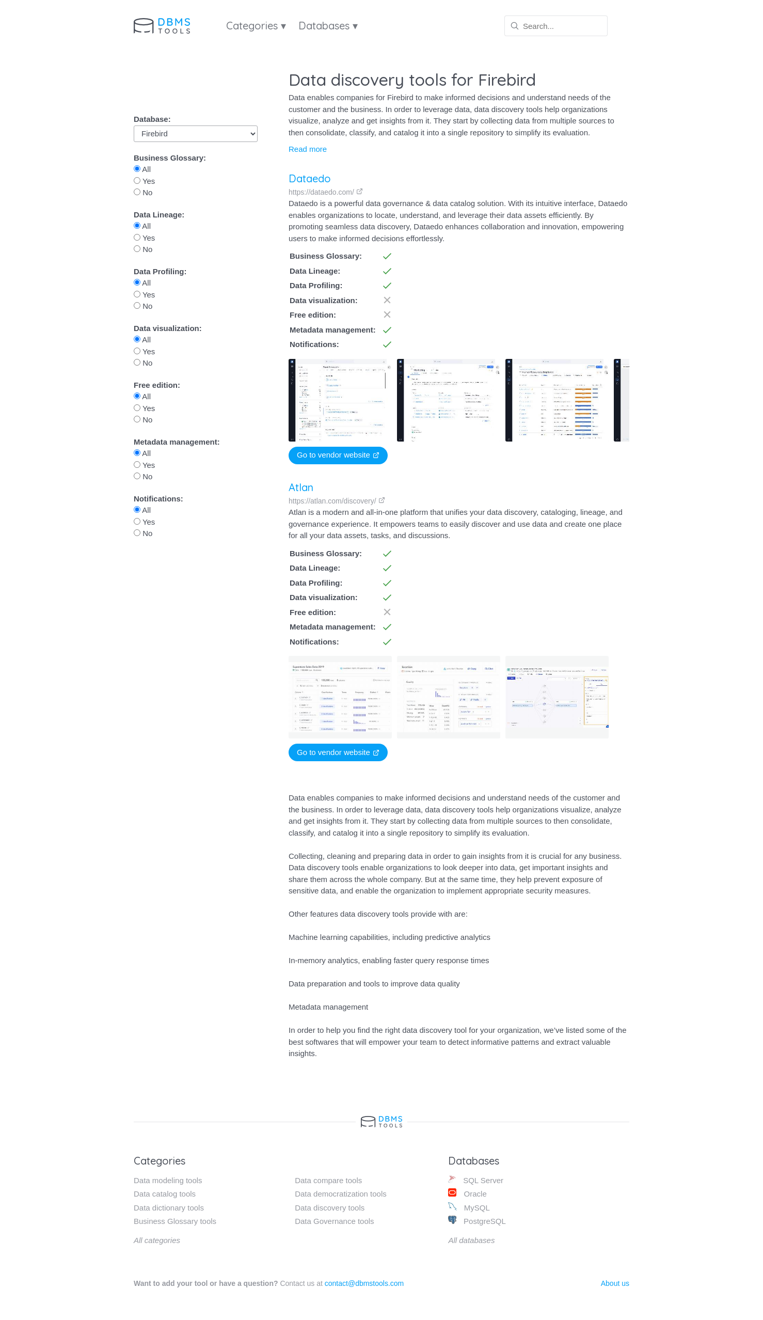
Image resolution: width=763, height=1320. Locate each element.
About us (615, 1283)
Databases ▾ (328, 25)
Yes (144, 181)
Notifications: (158, 498)
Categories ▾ (256, 25)
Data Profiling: (160, 271)
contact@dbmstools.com (364, 1283)
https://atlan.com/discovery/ (337, 501)
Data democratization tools (341, 1193)
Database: (152, 119)
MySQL (468, 1207)
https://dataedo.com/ (326, 192)
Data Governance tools (334, 1221)
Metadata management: (177, 441)
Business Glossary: (170, 157)
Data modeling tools (168, 1180)
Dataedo (310, 178)
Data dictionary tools (169, 1207)
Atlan (301, 487)
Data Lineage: (159, 214)
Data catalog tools (165, 1193)
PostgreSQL (476, 1220)
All (142, 169)
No (143, 192)
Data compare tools (328, 1180)
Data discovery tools (329, 1207)
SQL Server (475, 1180)
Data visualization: (168, 328)
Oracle (467, 1193)
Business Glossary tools (175, 1221)
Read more (308, 149)
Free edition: (157, 385)
